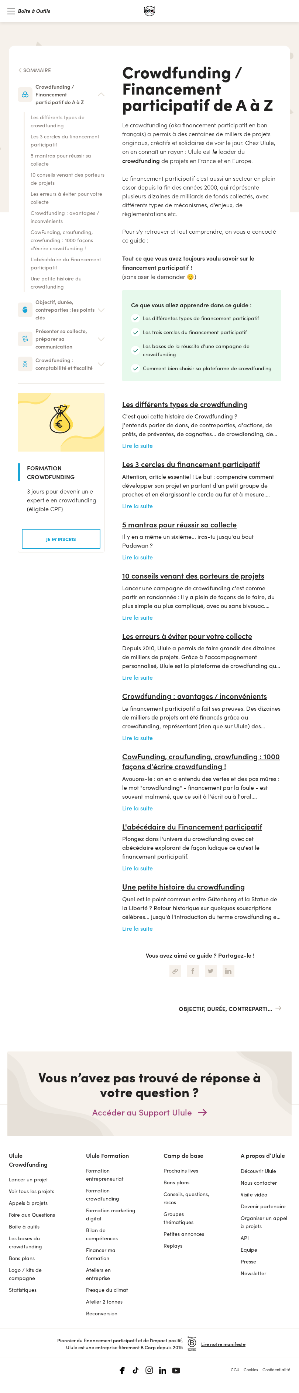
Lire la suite (137, 445)
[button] (28, 11)
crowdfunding (141, 160)
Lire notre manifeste (223, 1344)
